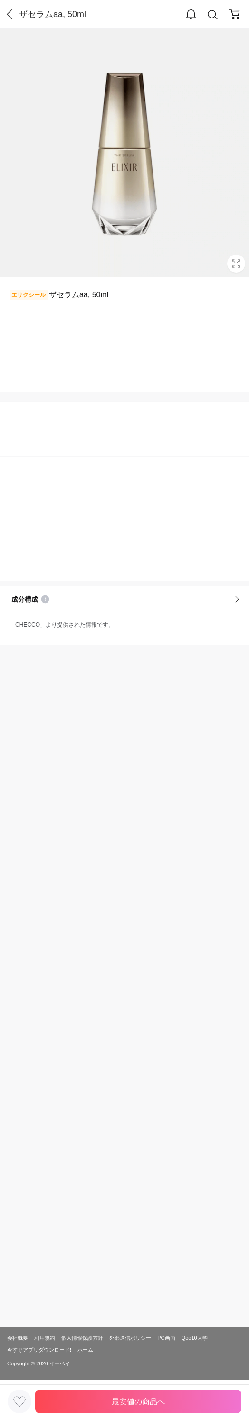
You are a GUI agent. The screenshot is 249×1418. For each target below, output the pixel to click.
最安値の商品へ (138, 1402)
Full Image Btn (236, 264)
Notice (45, 599)
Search (213, 15)
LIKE (19, 1401)
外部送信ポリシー (130, 1338)
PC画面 (166, 1338)
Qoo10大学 (195, 1338)
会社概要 (17, 1338)
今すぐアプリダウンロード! (39, 1350)
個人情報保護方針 (82, 1338)
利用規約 (44, 1338)
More (237, 599)
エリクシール (28, 295)
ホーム (85, 1350)
